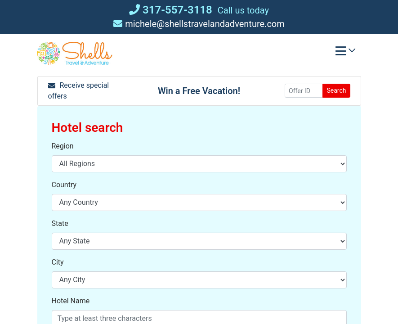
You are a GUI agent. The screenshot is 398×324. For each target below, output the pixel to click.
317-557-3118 (170, 10)
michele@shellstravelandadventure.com (199, 23)
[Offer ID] (304, 91)
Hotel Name (71, 301)
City (58, 262)
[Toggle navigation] (345, 53)
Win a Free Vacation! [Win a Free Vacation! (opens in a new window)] (199, 91)
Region (63, 146)
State (60, 223)
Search (336, 90)
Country (64, 184)
